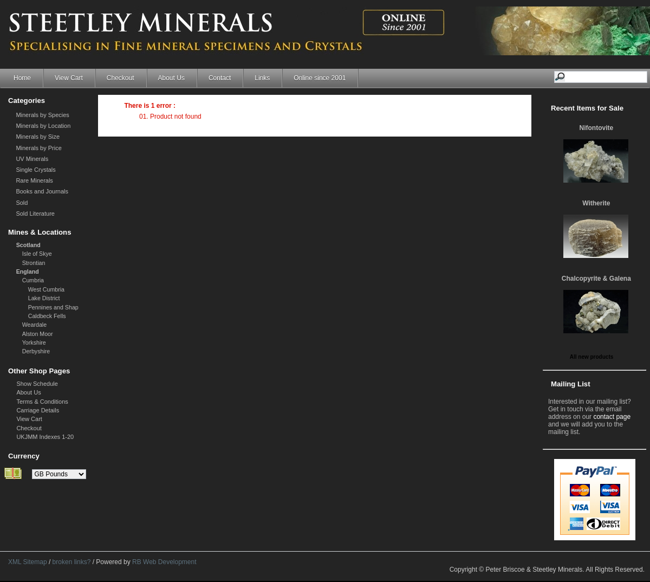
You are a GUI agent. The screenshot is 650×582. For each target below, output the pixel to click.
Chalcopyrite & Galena (596, 278)
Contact (220, 78)
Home (22, 78)
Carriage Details (37, 410)
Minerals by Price (38, 148)
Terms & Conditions (42, 401)
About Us (171, 78)
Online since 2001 (320, 78)
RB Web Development (164, 562)
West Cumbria (46, 289)
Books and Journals (42, 191)
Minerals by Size (38, 136)
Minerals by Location (43, 125)
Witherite (596, 203)
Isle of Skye (37, 253)
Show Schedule (36, 383)
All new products (592, 357)
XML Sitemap (27, 562)
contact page (611, 417)
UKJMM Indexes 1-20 (45, 437)
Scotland (28, 245)
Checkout (120, 78)
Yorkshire (34, 342)
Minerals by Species (42, 115)
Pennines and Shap (53, 307)
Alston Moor (37, 334)
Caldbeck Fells (47, 316)
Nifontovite (597, 128)
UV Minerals (32, 159)
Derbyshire (36, 351)
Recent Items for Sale (587, 108)
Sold (22, 202)
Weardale (34, 324)
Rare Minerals (34, 180)
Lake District (44, 298)
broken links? (72, 562)
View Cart (69, 78)
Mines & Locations (40, 232)
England (27, 271)
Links (262, 78)
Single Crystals (35, 169)
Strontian (34, 263)
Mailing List (570, 384)
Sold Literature (35, 213)
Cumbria (33, 280)
